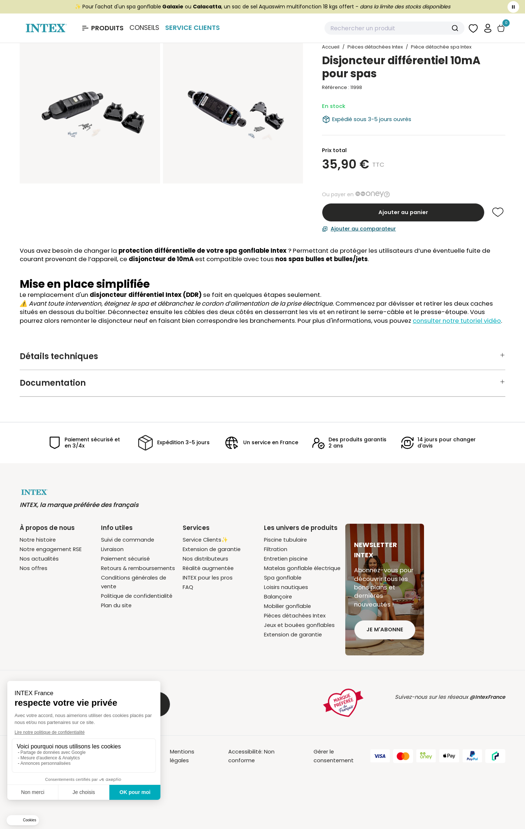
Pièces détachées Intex (295, 615)
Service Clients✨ (205, 539)
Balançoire (278, 596)
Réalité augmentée (208, 568)
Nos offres (33, 568)
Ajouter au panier (403, 212)
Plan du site (116, 605)
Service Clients (192, 27)
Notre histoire (38, 539)
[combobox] (394, 28)
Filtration (275, 549)
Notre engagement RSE (51, 549)
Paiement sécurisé (125, 558)
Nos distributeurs (205, 558)
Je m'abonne (384, 629)
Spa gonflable (283, 577)
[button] (487, 28)
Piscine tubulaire (285, 539)
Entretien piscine (286, 558)
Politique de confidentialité (136, 596)
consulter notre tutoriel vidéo (457, 320)
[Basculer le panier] (501, 28)
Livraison (112, 549)
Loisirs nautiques (286, 587)
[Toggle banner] (513, 7)
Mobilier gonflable (287, 606)
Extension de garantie (212, 549)
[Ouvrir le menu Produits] (102, 28)
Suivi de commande (127, 539)
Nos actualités (39, 558)
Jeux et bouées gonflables (299, 625)
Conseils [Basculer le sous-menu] (144, 27)
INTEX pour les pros (208, 577)
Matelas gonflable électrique (302, 568)
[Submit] (455, 28)
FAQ (188, 587)
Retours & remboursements (138, 568)
